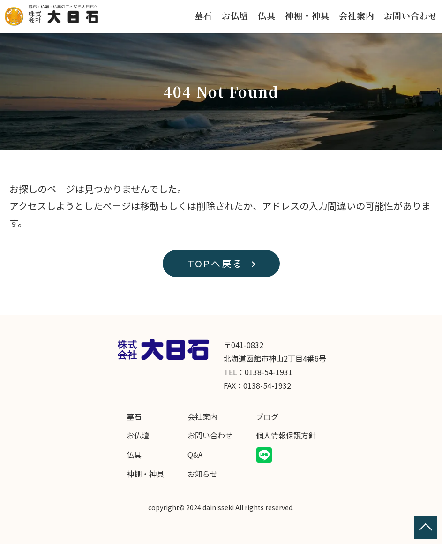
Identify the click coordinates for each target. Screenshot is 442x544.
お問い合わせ (410, 15)
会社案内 (357, 15)
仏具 (267, 15)
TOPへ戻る (215, 263)
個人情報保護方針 (286, 435)
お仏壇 (235, 15)
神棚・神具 (307, 15)
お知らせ (202, 473)
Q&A (194, 454)
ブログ (267, 416)
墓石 (203, 15)
